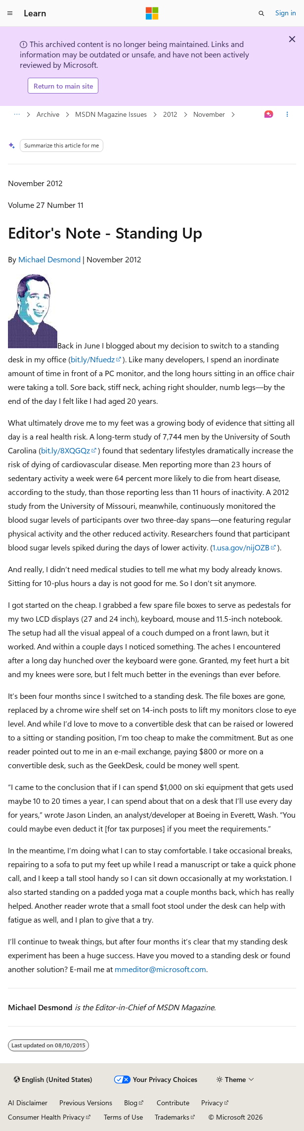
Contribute (173, 1102)
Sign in (285, 12)
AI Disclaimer (27, 1102)
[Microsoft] (152, 13)
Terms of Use (123, 1117)
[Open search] (261, 13)
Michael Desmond (49, 259)
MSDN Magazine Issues (111, 114)
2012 (170, 114)
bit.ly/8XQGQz (65, 450)
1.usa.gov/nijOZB (241, 547)
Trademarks (172, 1117)
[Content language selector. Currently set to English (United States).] (53, 1079)
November (209, 114)
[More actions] (287, 115)
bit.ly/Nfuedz (93, 359)
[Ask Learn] (269, 115)
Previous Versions (85, 1102)
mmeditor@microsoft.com (160, 969)
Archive (48, 114)
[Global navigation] (10, 13)
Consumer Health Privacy (46, 1117)
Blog (130, 1102)
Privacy (212, 1102)
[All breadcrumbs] (16, 115)
